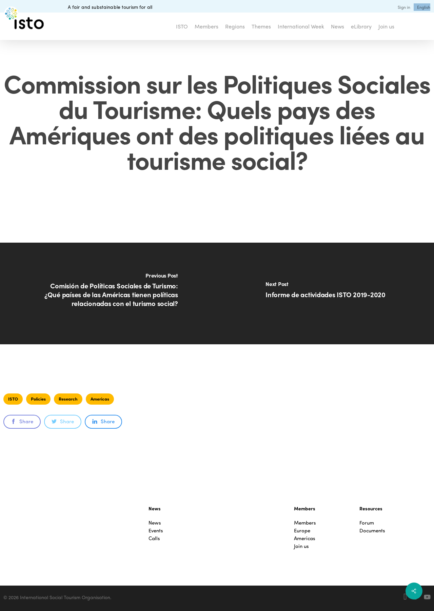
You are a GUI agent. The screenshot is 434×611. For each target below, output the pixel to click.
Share (22, 421)
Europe (302, 530)
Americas (100, 398)
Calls (154, 538)
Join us (301, 546)
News (155, 522)
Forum (366, 522)
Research (68, 398)
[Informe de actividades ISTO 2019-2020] (325, 293)
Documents (372, 530)
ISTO (13, 398)
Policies (38, 398)
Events (156, 530)
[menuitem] (423, 7)
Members (305, 522)
